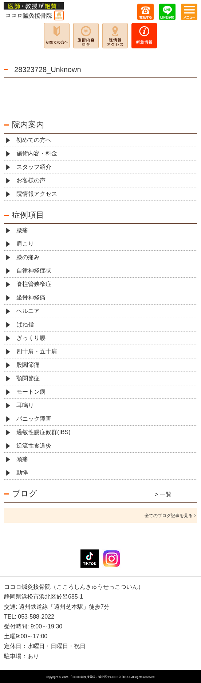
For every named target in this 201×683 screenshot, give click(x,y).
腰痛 (22, 230)
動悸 (22, 472)
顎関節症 (28, 378)
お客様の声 (31, 180)
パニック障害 (33, 419)
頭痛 (22, 459)
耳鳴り (25, 405)
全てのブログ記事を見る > (170, 515)
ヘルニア (28, 311)
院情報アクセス (36, 194)
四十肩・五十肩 (36, 351)
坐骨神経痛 (31, 297)
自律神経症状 (33, 270)
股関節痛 (28, 365)
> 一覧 (163, 494)
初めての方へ (33, 140)
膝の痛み (28, 257)
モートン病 (31, 392)
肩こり (25, 244)
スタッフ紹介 (33, 167)
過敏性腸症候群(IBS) (43, 432)
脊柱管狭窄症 (33, 284)
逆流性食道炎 (33, 445)
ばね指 (25, 324)
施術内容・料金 (36, 153)
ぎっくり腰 (31, 338)
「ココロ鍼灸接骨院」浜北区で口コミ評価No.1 (100, 677)
